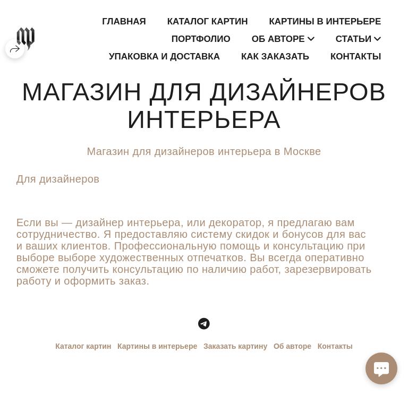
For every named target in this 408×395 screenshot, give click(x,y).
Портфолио (201, 39)
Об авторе (292, 346)
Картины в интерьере (325, 21)
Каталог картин (207, 21)
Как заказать (275, 56)
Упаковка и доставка (164, 56)
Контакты (355, 56)
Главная (124, 21)
